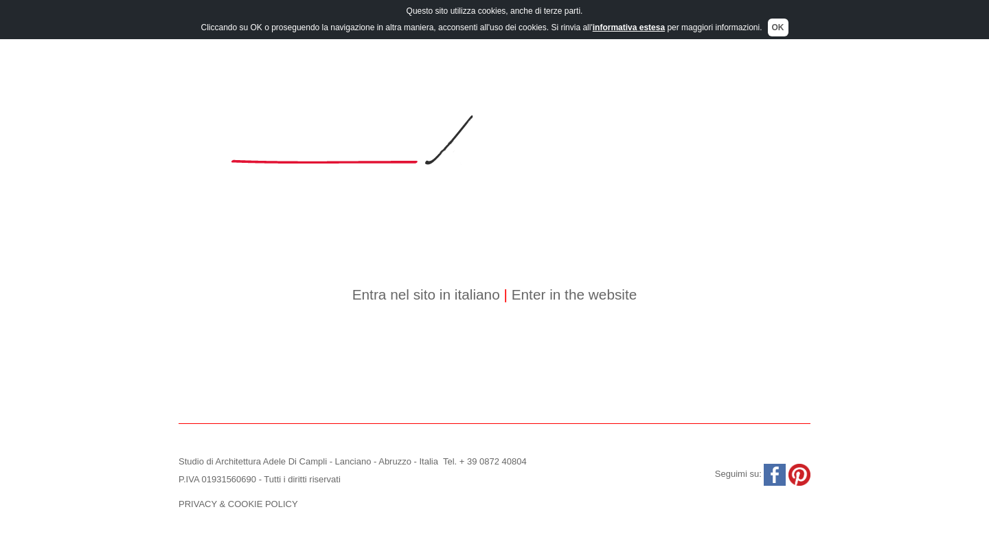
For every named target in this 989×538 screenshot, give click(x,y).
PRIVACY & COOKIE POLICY (238, 504)
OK (778, 27)
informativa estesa (629, 27)
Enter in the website (572, 294)
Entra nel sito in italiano (426, 294)
